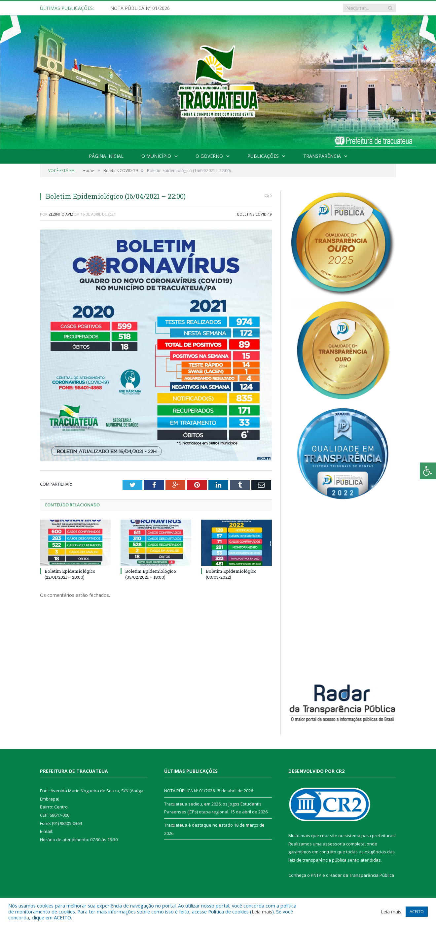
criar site (328, 836)
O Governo (209, 156)
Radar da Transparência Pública (362, 875)
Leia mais (262, 911)
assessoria (334, 844)
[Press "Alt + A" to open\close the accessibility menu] (428, 470)
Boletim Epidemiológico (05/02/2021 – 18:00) (150, 574)
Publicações (263, 156)
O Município (156, 156)
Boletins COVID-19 (254, 214)
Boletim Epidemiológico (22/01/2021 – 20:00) (70, 574)
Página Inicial (106, 156)
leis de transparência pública (317, 860)
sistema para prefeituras (370, 836)
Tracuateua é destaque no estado (198, 825)
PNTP (316, 875)
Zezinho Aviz (61, 214)
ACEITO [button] (417, 911)
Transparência (322, 156)
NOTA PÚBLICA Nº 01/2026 (140, 8)
